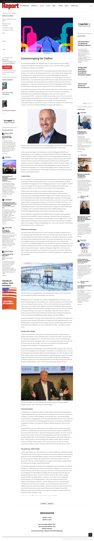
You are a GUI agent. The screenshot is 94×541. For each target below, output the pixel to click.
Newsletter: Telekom (8, 30)
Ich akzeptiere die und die (9, 60)
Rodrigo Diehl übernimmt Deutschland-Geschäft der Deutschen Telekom (84, 71)
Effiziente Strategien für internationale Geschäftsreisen (83, 175)
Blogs (66, 5)
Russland (40, 495)
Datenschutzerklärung (9, 63)
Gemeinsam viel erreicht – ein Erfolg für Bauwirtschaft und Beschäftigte (9, 204)
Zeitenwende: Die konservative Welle (7, 137)
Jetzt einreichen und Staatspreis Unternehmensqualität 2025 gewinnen (9, 178)
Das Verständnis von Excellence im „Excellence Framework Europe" (83, 261)
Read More (4, 153)
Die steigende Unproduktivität (6, 231)
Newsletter (74, 5)
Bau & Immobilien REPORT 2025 (46, 524)
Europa (3, 257)
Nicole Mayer (8, 157)
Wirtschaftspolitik (54, 495)
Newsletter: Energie (8, 28)
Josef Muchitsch (8, 199)
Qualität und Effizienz (6, 181)
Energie (42, 5)
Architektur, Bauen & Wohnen (8, 206)
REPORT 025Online (47, 528)
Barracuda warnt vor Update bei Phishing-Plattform (84, 43)
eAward (60, 5)
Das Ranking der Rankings (9, 110)
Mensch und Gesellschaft (7, 258)
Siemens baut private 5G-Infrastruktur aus (83, 85)
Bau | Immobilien (24, 5)
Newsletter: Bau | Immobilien (6, 24)
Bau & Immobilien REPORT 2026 (46, 526)
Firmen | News (80, 134)
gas (33, 495)
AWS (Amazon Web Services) (84, 197)
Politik (3, 139)
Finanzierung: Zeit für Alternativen (7, 254)
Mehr (53, 5)
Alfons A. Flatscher (9, 133)
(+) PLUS (48, 5)
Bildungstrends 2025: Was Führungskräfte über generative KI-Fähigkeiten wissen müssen (84, 219)
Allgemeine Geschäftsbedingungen (53, 531)
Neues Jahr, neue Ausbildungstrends (82, 132)
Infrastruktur (45, 495)
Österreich (36, 495)
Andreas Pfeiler (8, 227)
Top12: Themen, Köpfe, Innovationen (7, 93)
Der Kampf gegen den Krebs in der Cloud (84, 286)
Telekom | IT (34, 5)
